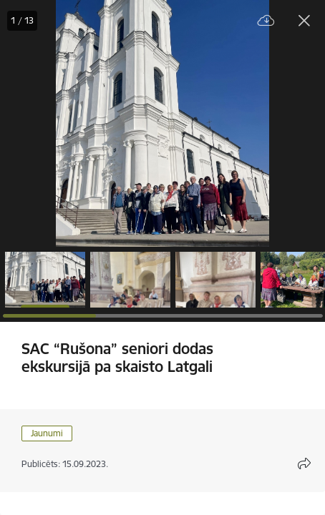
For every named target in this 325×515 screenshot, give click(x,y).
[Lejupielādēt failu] (266, 21)
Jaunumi (47, 433)
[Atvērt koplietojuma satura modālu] (304, 463)
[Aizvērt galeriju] (304, 20)
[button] (45, 280)
